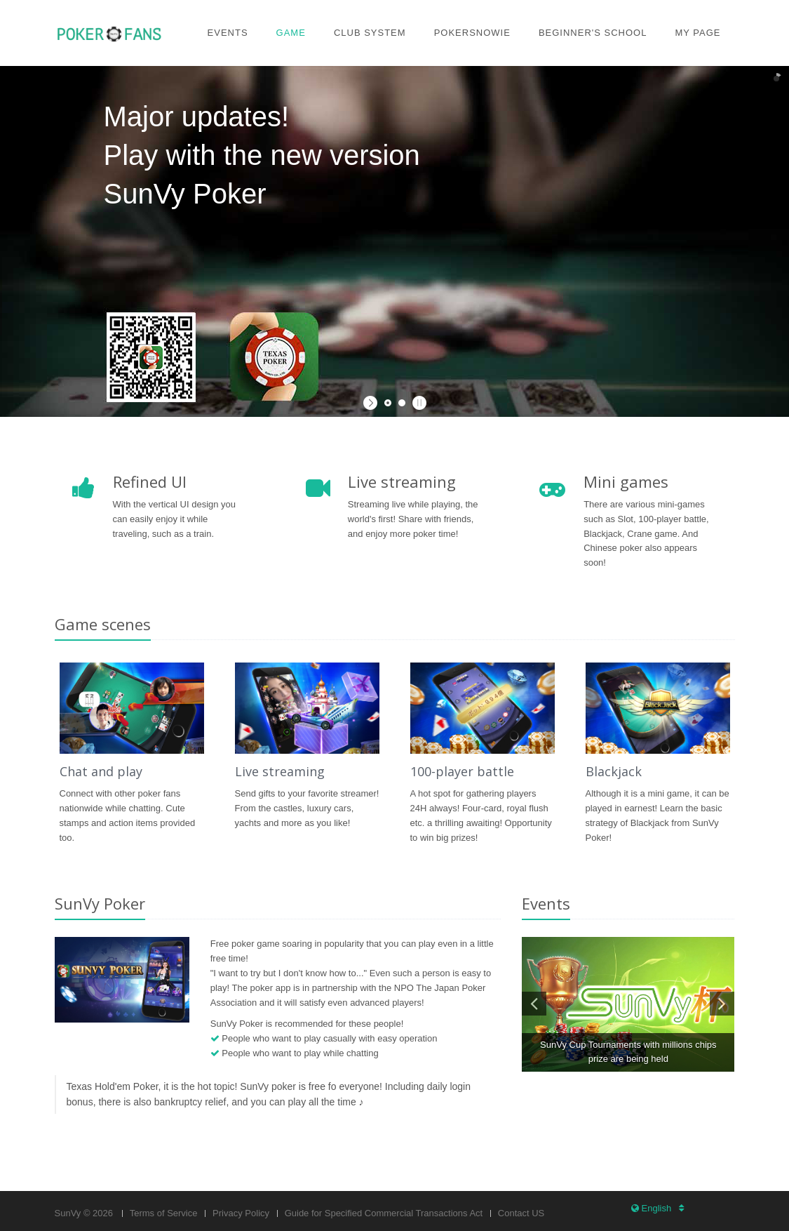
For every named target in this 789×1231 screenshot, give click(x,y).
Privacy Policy (241, 1213)
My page (697, 32)
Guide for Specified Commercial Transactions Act (384, 1213)
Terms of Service (164, 1213)
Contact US (521, 1213)
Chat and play (101, 771)
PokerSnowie (472, 32)
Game (291, 32)
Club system (370, 32)
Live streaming (280, 771)
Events (228, 32)
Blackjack (614, 771)
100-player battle (462, 771)
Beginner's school (593, 32)
